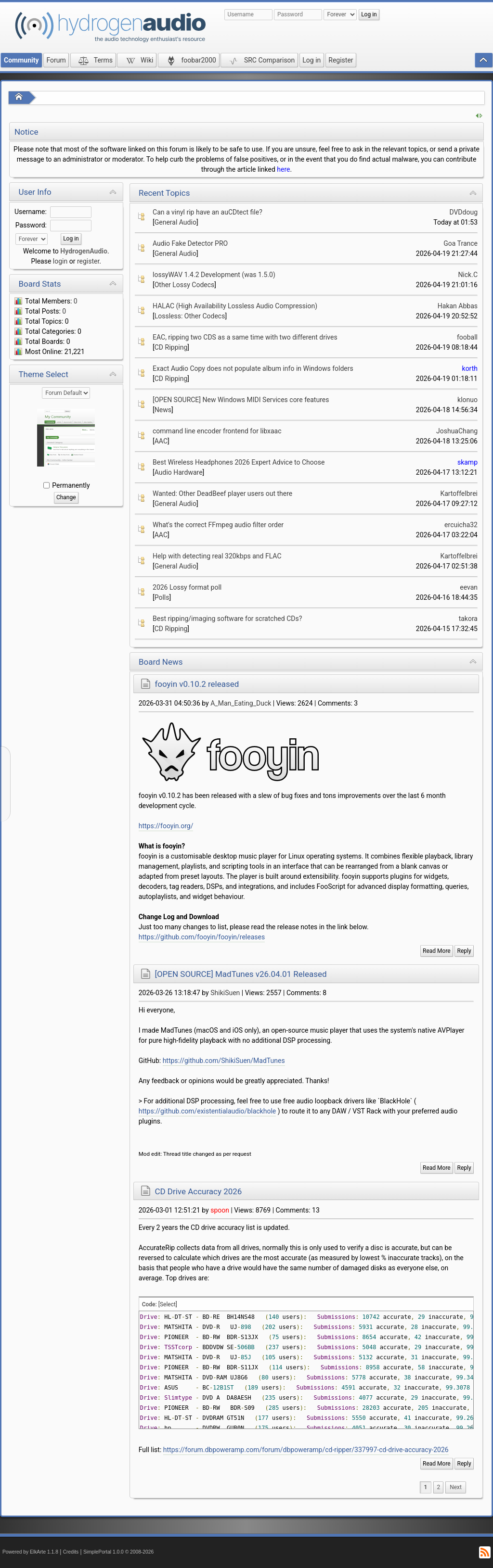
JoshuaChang (457, 431)
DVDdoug (463, 212)
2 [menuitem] (438, 1487)
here (283, 169)
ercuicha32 (461, 525)
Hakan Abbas (458, 306)
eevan (469, 587)
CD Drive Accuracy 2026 (198, 1191)
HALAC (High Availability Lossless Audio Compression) (235, 306)
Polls (162, 597)
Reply (464, 951)
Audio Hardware (179, 472)
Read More (437, 951)
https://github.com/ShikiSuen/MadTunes (224, 1060)
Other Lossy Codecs (185, 285)
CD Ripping (171, 347)
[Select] (167, 1304)
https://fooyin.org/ (166, 826)
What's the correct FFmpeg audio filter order (218, 525)
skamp (467, 462)
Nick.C (468, 274)
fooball (467, 337)
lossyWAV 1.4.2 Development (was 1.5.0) (214, 274)
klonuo (467, 400)
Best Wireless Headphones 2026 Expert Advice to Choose (238, 462)
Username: (30, 211)
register (88, 261)
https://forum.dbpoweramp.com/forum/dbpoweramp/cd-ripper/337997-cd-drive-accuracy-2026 (306, 1450)
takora (468, 618)
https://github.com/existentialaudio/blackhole (207, 1111)
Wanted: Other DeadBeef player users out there (222, 493)
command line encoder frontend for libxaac (217, 431)
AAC (161, 441)
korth (470, 368)
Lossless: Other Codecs (190, 316)
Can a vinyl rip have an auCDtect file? (207, 212)
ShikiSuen (225, 993)
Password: (31, 225)
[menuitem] (455, 1487)
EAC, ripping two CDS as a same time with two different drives (245, 337)
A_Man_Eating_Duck (240, 703)
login (60, 261)
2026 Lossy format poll (187, 587)
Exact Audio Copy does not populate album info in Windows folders (253, 368)
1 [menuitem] (426, 1487)
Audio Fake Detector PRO (190, 243)
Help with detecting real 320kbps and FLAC (217, 556)
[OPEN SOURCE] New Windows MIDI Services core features (241, 400)
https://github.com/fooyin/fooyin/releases (202, 937)
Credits (71, 1552)
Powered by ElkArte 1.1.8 (30, 1552)
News (163, 410)
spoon (219, 1210)
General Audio (175, 222)
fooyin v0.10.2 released (197, 684)
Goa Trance (460, 243)
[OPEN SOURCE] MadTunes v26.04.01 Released (240, 974)
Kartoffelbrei (459, 493)
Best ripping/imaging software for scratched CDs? (227, 618)
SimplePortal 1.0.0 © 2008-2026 (118, 1552)
